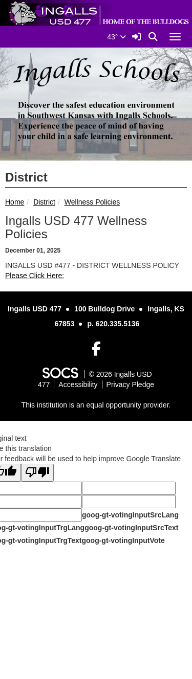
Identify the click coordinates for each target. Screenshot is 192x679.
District (44, 202)
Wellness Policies (92, 202)
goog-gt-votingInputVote (122, 540)
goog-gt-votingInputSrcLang (130, 515)
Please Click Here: (34, 275)
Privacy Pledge (130, 384)
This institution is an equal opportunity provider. (96, 405)
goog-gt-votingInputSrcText (131, 528)
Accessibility (77, 384)
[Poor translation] (37, 473)
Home (14, 202)
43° (116, 37)
